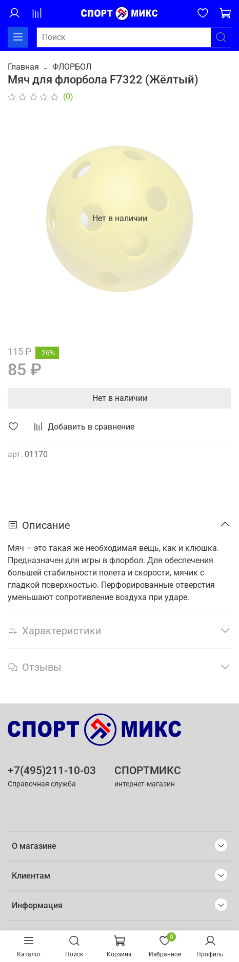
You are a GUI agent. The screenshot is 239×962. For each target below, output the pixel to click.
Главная (23, 67)
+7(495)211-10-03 (52, 770)
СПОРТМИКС (147, 770)
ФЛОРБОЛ (71, 67)
